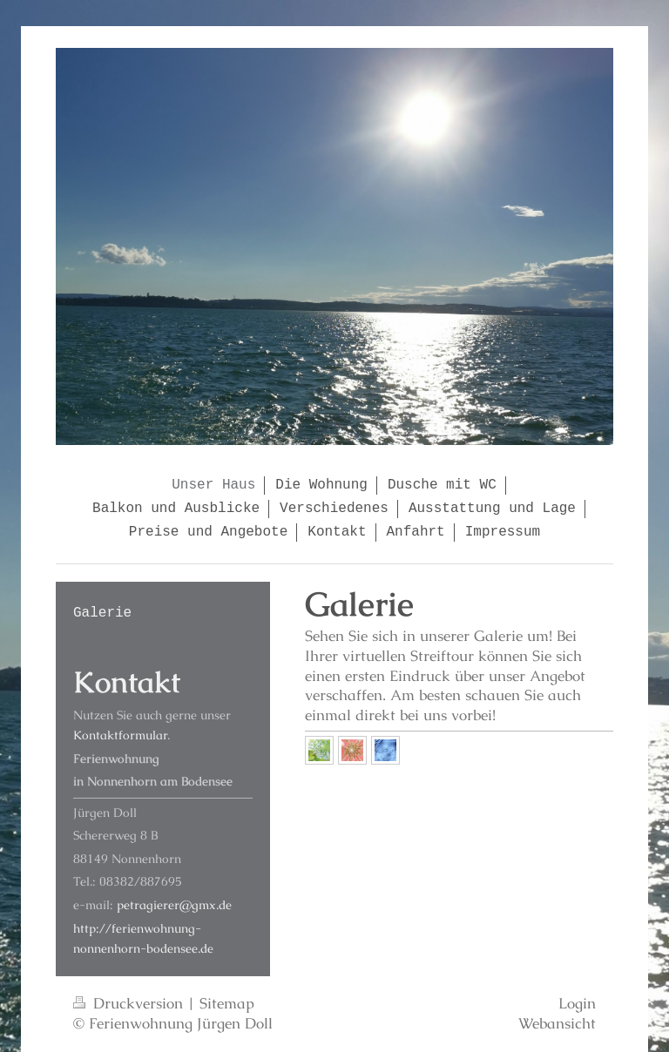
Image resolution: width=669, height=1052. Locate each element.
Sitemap (226, 1003)
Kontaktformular (120, 735)
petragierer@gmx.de (174, 905)
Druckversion (130, 1003)
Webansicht (557, 1023)
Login (577, 1003)
